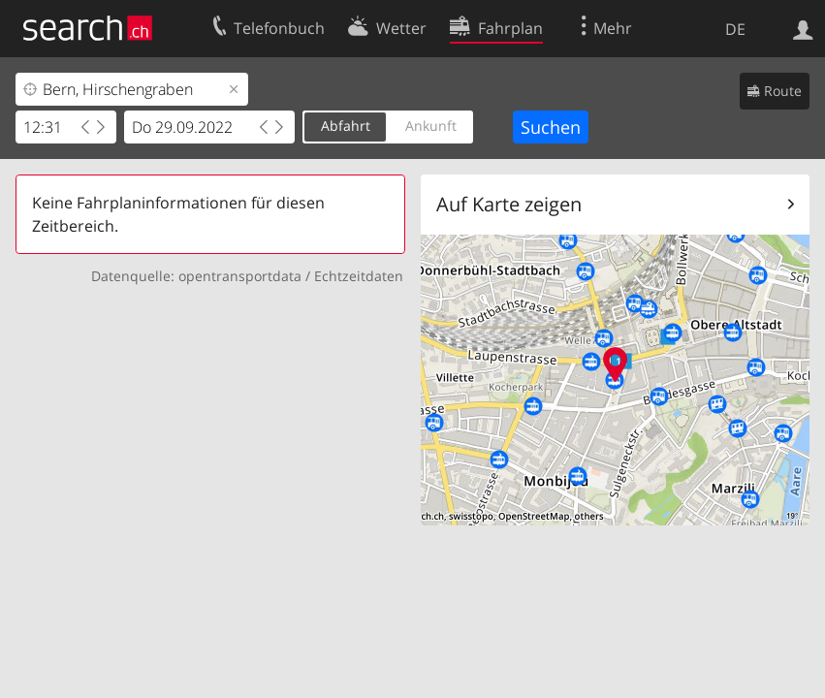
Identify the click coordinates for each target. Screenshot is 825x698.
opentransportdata (239, 276)
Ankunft (431, 125)
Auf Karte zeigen (509, 204)
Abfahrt (345, 125)
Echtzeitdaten (358, 276)
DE (735, 29)
